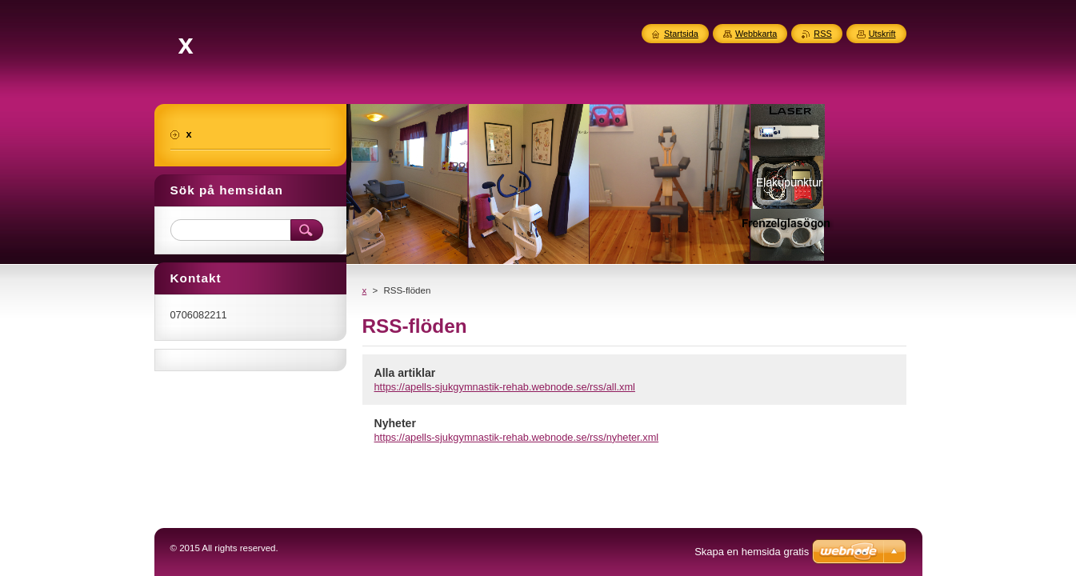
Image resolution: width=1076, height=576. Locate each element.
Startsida (681, 33)
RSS (822, 33)
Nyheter (395, 423)
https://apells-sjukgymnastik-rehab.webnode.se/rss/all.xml (504, 387)
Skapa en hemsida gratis (751, 552)
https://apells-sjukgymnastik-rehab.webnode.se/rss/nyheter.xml (516, 437)
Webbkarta (756, 33)
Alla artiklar (405, 372)
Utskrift (882, 33)
